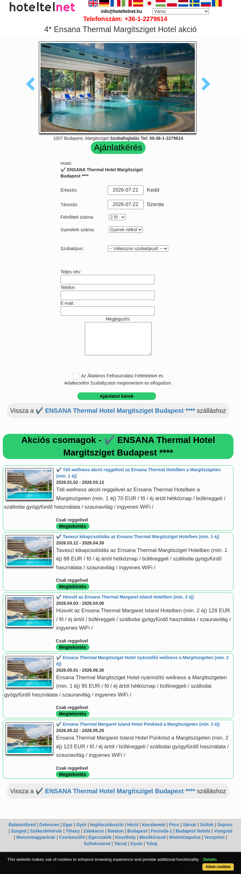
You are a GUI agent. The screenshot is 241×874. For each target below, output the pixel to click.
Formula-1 (161, 830)
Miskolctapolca (185, 837)
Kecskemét (153, 824)
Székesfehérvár (46, 830)
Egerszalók (100, 837)
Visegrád (223, 830)
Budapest (137, 830)
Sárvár (189, 824)
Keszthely (125, 837)
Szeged (18, 830)
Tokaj (151, 843)
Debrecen (49, 824)
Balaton (116, 830)
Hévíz (133, 824)
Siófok (206, 824)
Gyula (136, 843)
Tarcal (120, 843)
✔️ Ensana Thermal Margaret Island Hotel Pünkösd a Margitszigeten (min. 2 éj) (138, 724)
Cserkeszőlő (72, 837)
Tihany (73, 830)
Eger (67, 824)
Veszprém (214, 837)
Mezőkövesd (152, 837)
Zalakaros (93, 830)
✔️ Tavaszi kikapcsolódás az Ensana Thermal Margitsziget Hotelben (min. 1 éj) (137, 536)
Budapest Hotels (193, 830)
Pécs (174, 824)
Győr (81, 824)
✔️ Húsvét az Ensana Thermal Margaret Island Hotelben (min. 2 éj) (125, 596)
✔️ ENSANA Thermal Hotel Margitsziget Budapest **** (115, 410)
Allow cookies (218, 867)
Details (210, 859)
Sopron (225, 824)
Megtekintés (72, 526)
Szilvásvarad (97, 843)
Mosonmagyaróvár (35, 837)
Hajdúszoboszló (107, 824)
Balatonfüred (21, 824)
